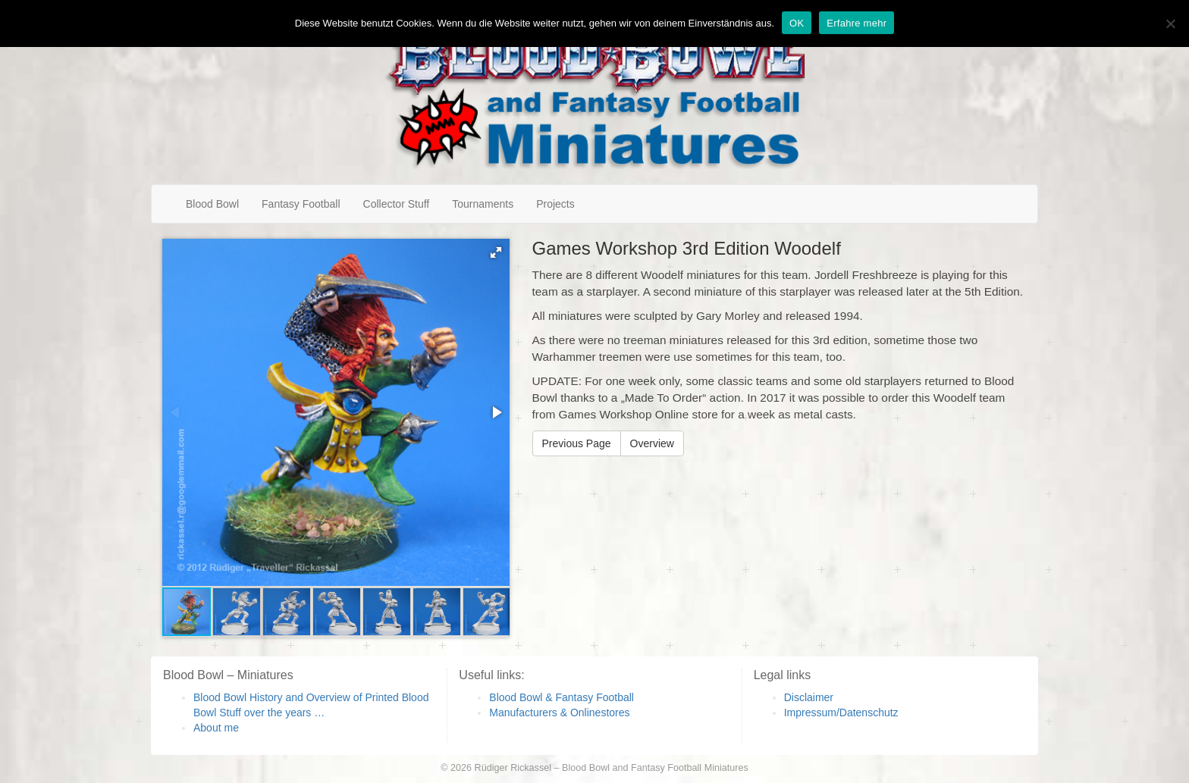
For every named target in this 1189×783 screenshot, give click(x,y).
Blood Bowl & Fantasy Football (561, 697)
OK (796, 23)
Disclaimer (808, 697)
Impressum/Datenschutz (841, 712)
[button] (496, 252)
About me (216, 728)
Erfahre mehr (856, 23)
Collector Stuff (396, 204)
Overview (652, 443)
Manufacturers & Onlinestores (559, 712)
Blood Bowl (212, 204)
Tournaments (482, 204)
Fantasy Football (301, 204)
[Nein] (1170, 23)
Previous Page (576, 443)
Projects (555, 204)
